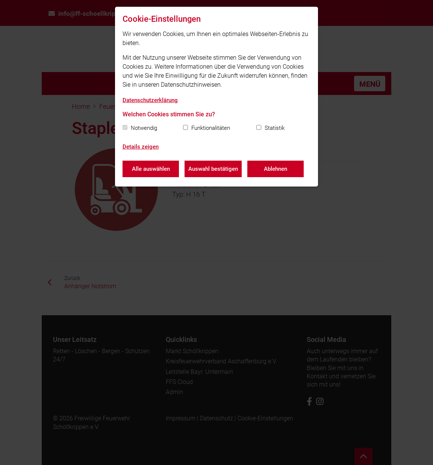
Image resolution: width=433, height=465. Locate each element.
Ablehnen (275, 169)
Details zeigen (141, 146)
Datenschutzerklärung (150, 100)
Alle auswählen (151, 169)
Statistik (275, 128)
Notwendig (144, 128)
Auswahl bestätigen (213, 169)
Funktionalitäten (210, 128)
